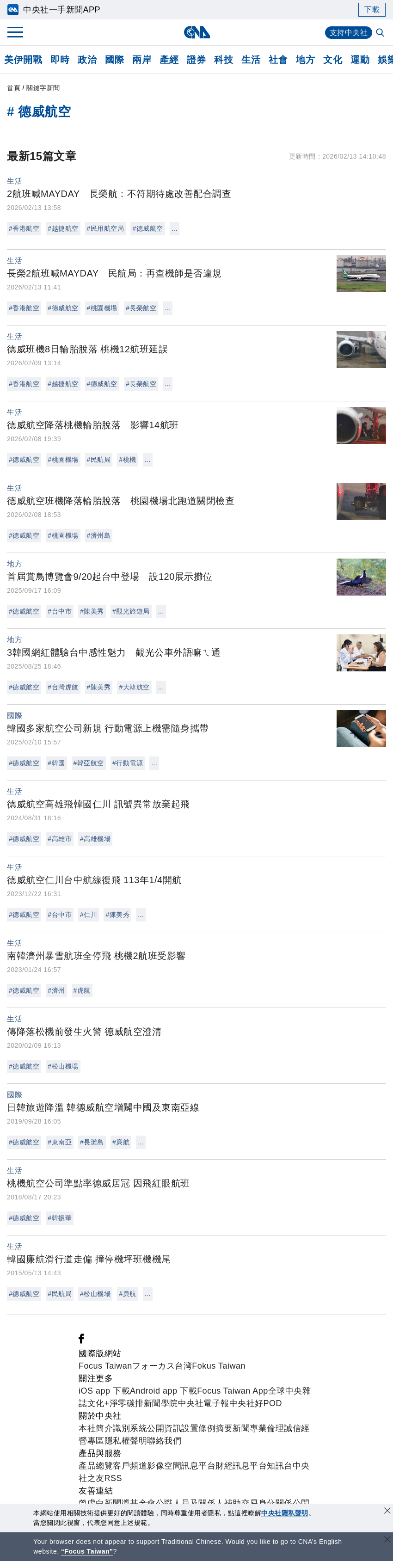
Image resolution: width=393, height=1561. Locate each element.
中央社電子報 (203, 1403)
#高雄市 (60, 838)
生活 (250, 60)
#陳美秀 (92, 611)
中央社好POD (255, 1403)
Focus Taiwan (105, 1365)
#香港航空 (24, 228)
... (175, 228)
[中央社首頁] (196, 32)
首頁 (13, 88)
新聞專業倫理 (258, 1428)
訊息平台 (198, 1465)
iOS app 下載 (104, 1390)
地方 (305, 60)
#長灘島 (92, 1142)
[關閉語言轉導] (387, 1540)
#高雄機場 (95, 838)
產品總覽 (96, 1465)
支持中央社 (349, 33)
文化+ (98, 1403)
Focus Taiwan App (232, 1390)
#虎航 (82, 990)
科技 (223, 60)
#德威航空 (147, 228)
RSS (113, 1478)
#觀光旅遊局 (131, 611)
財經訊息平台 (241, 1465)
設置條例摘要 (207, 1428)
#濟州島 (99, 535)
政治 (87, 60)
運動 (359, 60)
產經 (169, 60)
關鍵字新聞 (43, 88)
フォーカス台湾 (162, 1365)
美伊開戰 (23, 60)
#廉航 (120, 1142)
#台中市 (60, 611)
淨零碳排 (127, 1403)
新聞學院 (161, 1403)
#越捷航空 (63, 228)
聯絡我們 (164, 1440)
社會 (278, 60)
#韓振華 (60, 1218)
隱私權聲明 (125, 1440)
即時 (59, 60)
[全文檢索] (381, 33)
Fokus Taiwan (219, 1365)
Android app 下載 (163, 1390)
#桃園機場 (102, 308)
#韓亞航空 (89, 763)
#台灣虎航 (63, 687)
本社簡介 (96, 1428)
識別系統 (130, 1428)
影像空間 (164, 1465)
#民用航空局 (105, 228)
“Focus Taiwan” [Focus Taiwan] (87, 1551)
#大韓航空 (134, 687)
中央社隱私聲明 (284, 1513)
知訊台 (280, 1465)
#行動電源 (127, 763)
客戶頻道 (130, 1465)
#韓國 (56, 763)
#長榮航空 (141, 308)
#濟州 (56, 990)
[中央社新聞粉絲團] (81, 1341)
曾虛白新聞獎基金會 (117, 1503)
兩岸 (141, 60)
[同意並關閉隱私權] (387, 1512)
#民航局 (99, 459)
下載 (372, 9)
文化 (332, 60)
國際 (114, 60)
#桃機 (127, 459)
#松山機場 (63, 1066)
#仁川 (88, 914)
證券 (196, 60)
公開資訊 (164, 1428)
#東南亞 (60, 1142)
